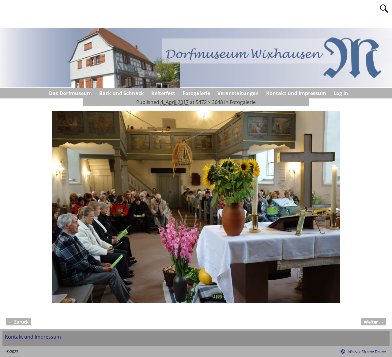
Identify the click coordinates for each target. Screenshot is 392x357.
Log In (341, 93)
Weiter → (373, 322)
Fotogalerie (196, 93)
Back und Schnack (121, 93)
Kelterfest (163, 93)
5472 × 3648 (209, 102)
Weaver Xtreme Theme (367, 351)
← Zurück (18, 322)
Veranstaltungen (238, 93)
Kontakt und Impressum (296, 93)
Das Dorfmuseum (70, 93)
